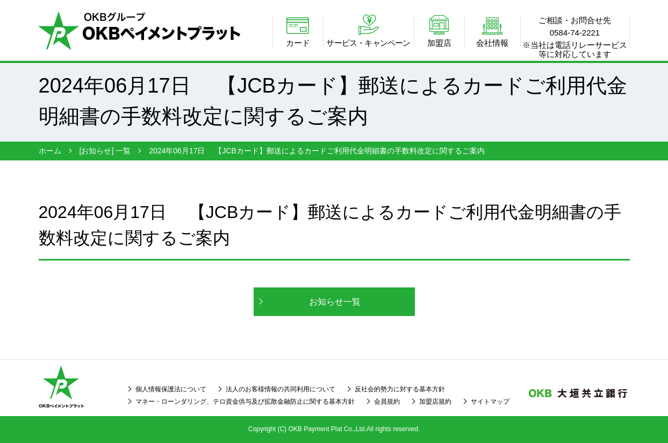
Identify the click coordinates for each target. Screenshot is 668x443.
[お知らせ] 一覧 (105, 150)
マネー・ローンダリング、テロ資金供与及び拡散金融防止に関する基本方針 (245, 401)
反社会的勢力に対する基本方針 (400, 389)
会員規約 (387, 401)
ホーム (50, 150)
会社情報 (492, 42)
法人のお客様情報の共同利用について (280, 389)
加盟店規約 (435, 401)
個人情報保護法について (170, 389)
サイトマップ (490, 401)
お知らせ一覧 (335, 301)
